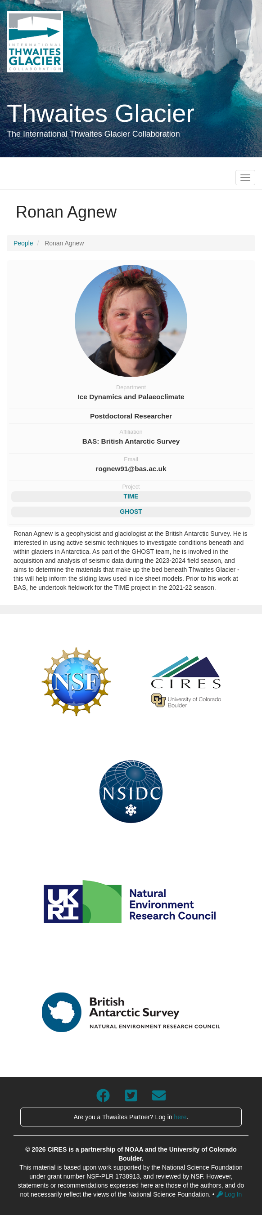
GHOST (131, 511)
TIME (130, 496)
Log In (229, 1194)
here (180, 1117)
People (23, 243)
